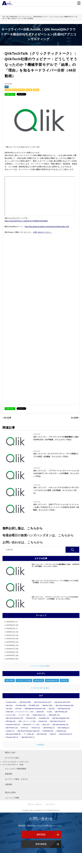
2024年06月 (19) (12, 652)
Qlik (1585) (9, 680)
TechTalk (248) (21, 705)
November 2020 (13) (13, 724)
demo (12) (45, 724)
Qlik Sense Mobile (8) (13, 734)
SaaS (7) (53, 734)
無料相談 (41, 834)
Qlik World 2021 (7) (28, 737)
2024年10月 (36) (12, 638)
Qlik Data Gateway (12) (60, 724)
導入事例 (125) (34, 705)
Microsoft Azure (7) (65, 734)
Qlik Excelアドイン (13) (31, 724)
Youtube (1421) (11, 702)
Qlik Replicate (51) (64, 708)
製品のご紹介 (10, 752)
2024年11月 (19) (12, 635)
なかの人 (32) (10, 715)
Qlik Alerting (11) (49, 728)
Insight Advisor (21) (39, 715)
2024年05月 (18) (12, 655)
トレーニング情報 (12, 798)
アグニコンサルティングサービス (16, 762)
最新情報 (8, 774)
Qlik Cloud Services (18, 89)
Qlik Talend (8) (42, 734)
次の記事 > (75, 418)
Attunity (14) (43, 721)
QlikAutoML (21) (54, 715)
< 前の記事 (7, 418)
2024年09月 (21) (12, 642)
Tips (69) (9, 708)
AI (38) (49, 712)
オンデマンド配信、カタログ (16, 779)
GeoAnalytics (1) (52, 680)
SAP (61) (18, 708)
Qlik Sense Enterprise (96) (64, 705)
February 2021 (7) (12, 737)
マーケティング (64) (24, 680)
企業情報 (8, 784)
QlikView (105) (47, 705)
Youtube (7, 89)
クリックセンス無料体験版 (15, 769)
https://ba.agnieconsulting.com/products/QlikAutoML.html (47, 227)
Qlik (6, 86)
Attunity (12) (39, 680)
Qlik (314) (9, 705)
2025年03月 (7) (11, 622)
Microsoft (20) (31, 718)
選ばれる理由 (10, 792)
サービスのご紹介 (12, 758)
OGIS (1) (64, 680)
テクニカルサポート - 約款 (13, 765)
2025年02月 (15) (12, 625)
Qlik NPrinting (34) (61, 712)
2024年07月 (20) (12, 649)
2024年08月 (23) (12, 645)
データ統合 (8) (29, 734)
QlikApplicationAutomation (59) (35, 708)
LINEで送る (9, 94)
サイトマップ (50, 804)
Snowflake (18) (44, 718)
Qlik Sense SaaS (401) (62, 702)
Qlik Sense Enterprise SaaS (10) (28, 731)
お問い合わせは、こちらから (23, 542)
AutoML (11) (10, 731)
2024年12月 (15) (12, 632)
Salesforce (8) (61, 731)
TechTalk (29, 89)
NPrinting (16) (10, 721)
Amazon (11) (35, 728)
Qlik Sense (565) (25, 702)
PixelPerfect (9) (48, 731)
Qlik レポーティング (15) (27, 721)
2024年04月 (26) (12, 659)
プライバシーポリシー (35, 804)
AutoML (36, 89)
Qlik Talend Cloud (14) (57, 721)
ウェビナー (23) (24, 715)
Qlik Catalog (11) (63, 728)
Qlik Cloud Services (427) (42, 702)
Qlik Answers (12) (12, 728)
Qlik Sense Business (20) (14, 718)
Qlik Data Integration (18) (60, 718)
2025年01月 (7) (11, 628)
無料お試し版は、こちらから (23, 528)
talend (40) (40, 712)
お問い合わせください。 (42, 232)
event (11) (24, 728)
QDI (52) (52, 708)
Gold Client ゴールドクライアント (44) (19, 712)
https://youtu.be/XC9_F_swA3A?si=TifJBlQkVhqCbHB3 (26, 221)
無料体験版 (41, 844)
